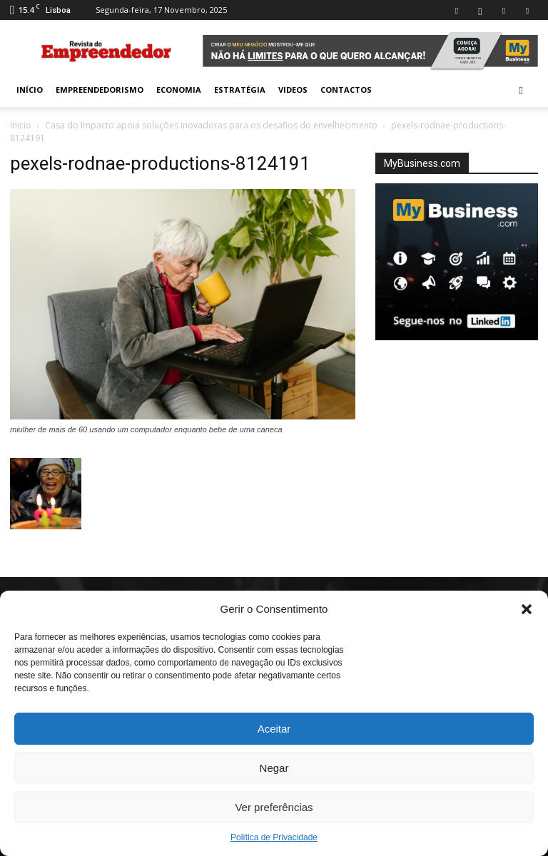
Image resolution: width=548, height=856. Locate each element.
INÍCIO (29, 89)
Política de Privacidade (274, 837)
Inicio (20, 125)
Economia (178, 89)
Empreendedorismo (99, 89)
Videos (293, 89)
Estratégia (239, 89)
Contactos (346, 89)
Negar (274, 768)
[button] (526, 609)
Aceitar (274, 729)
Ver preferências (274, 807)
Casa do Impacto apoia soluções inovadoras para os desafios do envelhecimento (211, 125)
